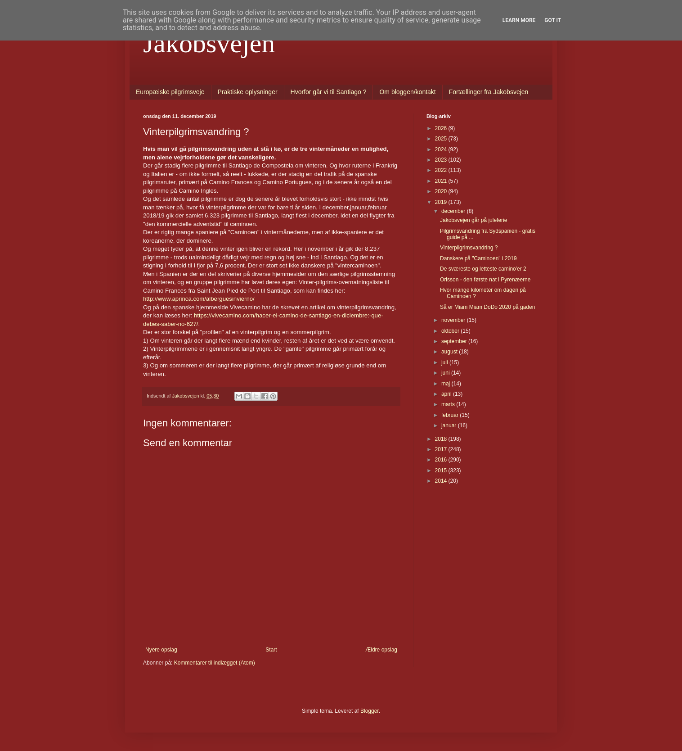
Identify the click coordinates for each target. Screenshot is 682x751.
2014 (442, 481)
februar (450, 415)
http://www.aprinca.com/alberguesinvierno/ (199, 298)
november (454, 320)
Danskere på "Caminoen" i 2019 (478, 258)
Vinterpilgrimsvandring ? (469, 247)
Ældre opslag (381, 650)
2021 (442, 181)
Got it (552, 20)
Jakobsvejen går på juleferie (473, 220)
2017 (442, 449)
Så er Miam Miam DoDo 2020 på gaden (487, 307)
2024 (442, 149)
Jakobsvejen (209, 43)
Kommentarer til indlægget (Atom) (214, 663)
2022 (442, 170)
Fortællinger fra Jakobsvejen (489, 91)
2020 (442, 191)
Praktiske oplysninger (248, 91)
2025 (442, 139)
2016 (442, 460)
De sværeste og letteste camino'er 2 (483, 269)
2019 (442, 202)
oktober (451, 331)
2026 (442, 128)
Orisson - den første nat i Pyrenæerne (485, 279)
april (447, 394)
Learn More (519, 20)
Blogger (369, 711)
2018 (442, 439)
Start (271, 650)
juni (446, 373)
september (454, 341)
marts (448, 404)
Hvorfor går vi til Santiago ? (329, 91)
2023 (442, 160)
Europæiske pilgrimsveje (170, 91)
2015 (442, 470)
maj (446, 383)
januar (449, 425)
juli (445, 362)
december (454, 211)
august (450, 351)
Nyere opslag (161, 650)
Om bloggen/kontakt (407, 91)
